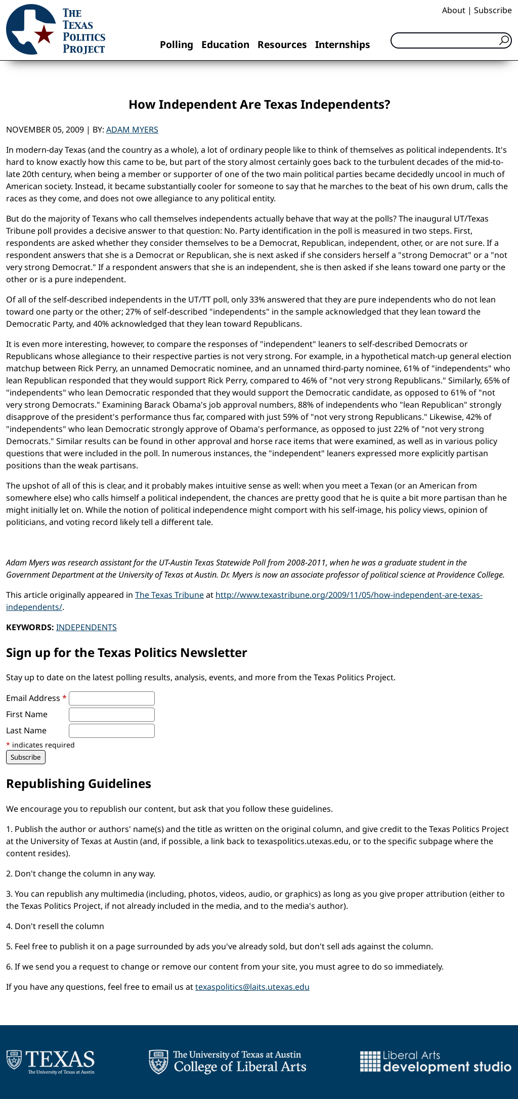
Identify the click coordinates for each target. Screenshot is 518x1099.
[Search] (451, 40)
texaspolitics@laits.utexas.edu (252, 986)
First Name (27, 714)
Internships (342, 44)
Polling (176, 44)
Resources (282, 44)
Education (225, 44)
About (453, 10)
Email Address (36, 698)
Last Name (26, 730)
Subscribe (493, 10)
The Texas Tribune (169, 594)
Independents (86, 627)
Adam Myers (132, 129)
